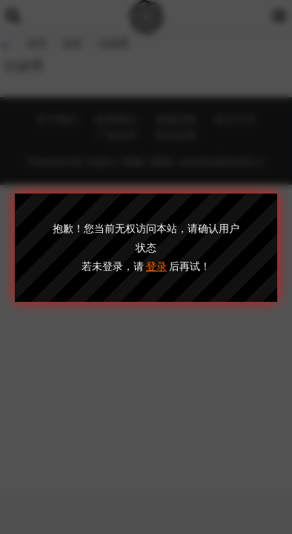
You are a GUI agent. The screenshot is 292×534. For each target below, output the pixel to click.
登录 (156, 266)
